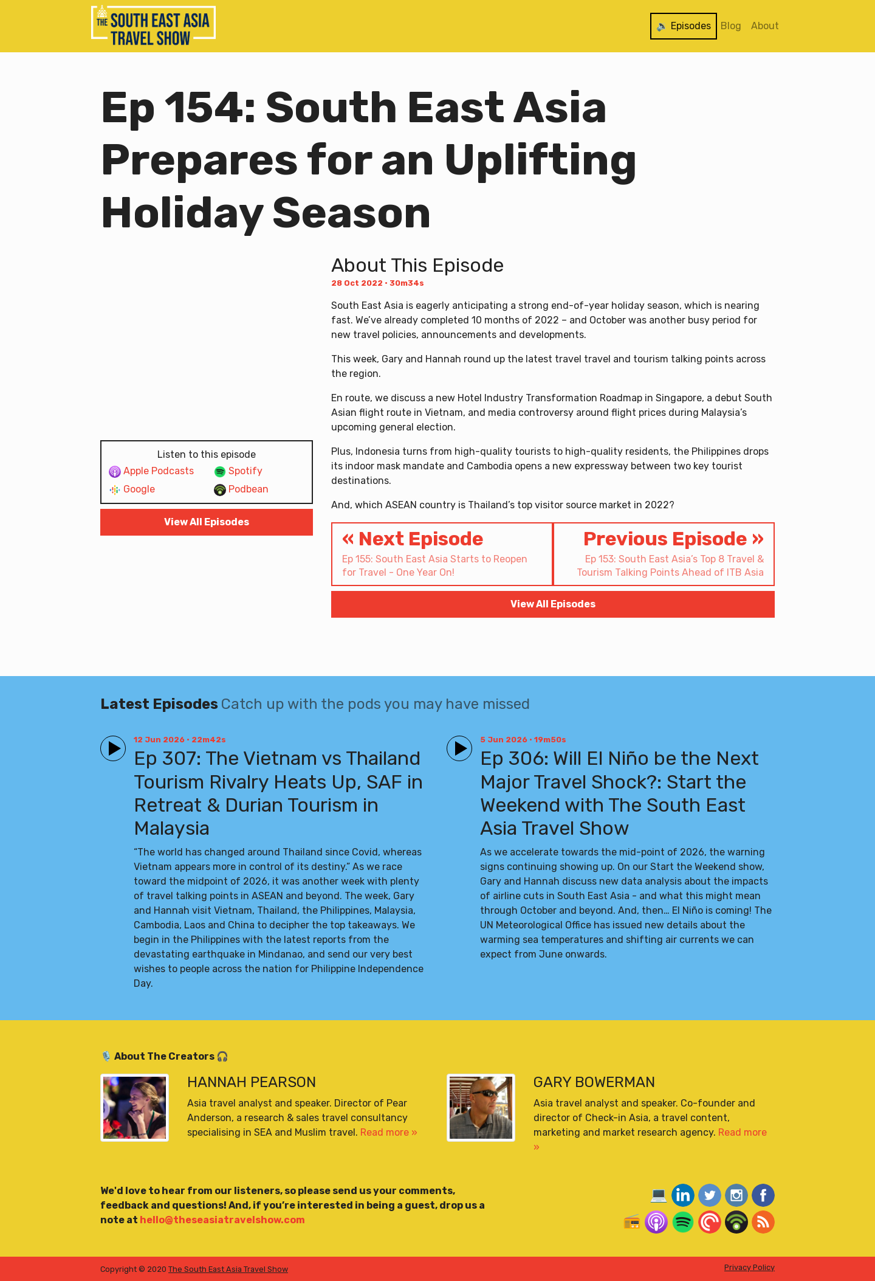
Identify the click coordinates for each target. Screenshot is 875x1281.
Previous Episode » (664, 553)
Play (110, 743)
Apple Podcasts (151, 471)
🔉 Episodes (683, 26)
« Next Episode (442, 553)
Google (132, 489)
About (765, 26)
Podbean (241, 489)
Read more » (388, 1132)
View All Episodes (206, 522)
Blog (731, 26)
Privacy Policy (749, 1267)
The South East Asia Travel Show (228, 1269)
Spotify (238, 471)
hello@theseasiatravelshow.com (222, 1220)
